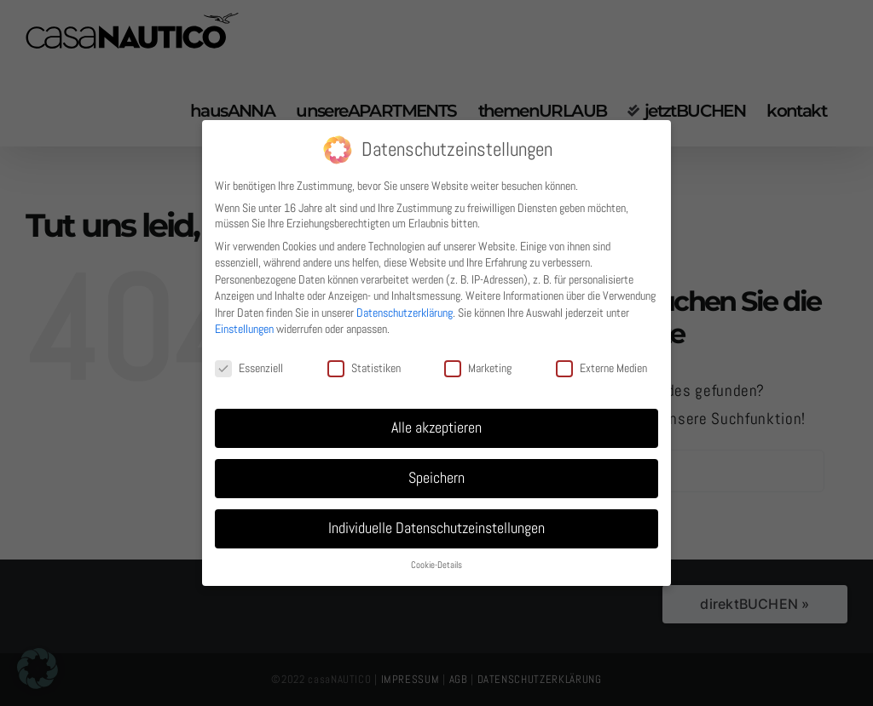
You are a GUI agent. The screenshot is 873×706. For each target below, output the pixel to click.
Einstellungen (244, 328)
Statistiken (364, 368)
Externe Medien (601, 368)
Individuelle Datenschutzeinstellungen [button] (436, 528)
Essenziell (249, 368)
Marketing (478, 368)
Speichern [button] (436, 477)
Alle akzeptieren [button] (436, 427)
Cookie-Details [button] (436, 565)
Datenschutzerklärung (404, 312)
